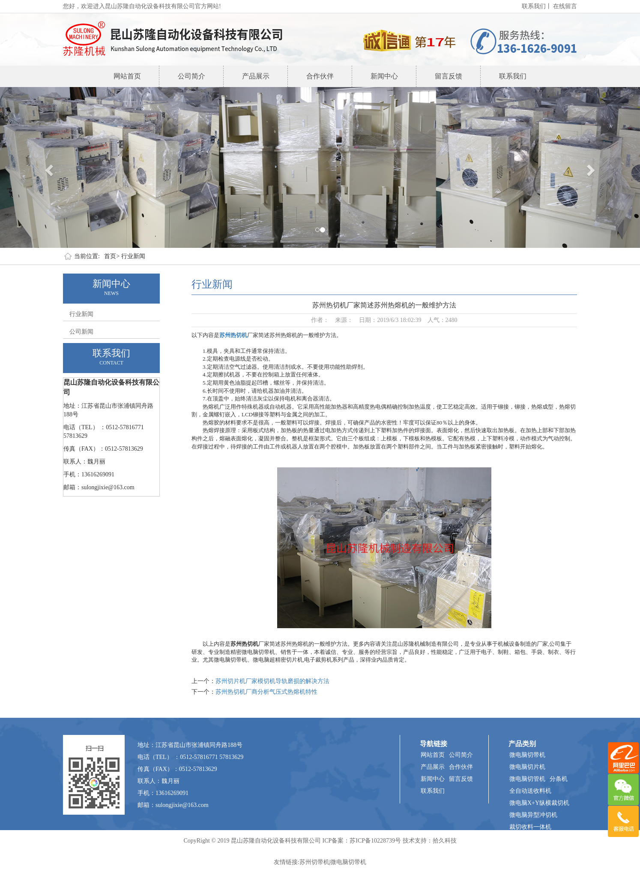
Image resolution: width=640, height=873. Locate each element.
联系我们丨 (537, 6)
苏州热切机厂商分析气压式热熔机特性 (266, 692)
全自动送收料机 (530, 791)
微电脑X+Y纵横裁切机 (539, 803)
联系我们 (512, 76)
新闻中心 (384, 76)
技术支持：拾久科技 (430, 840)
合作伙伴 (320, 76)
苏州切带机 (314, 862)
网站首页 (127, 76)
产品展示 (255, 76)
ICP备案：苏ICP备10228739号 (362, 840)
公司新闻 (81, 331)
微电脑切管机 (527, 779)
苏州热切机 (233, 335)
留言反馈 (448, 76)
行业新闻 (133, 256)
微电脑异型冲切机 (533, 815)
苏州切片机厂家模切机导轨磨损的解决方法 (272, 681)
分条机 (559, 779)
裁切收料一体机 (530, 827)
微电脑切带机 (527, 755)
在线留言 (565, 6)
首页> (112, 256)
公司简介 (191, 76)
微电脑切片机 (527, 767)
